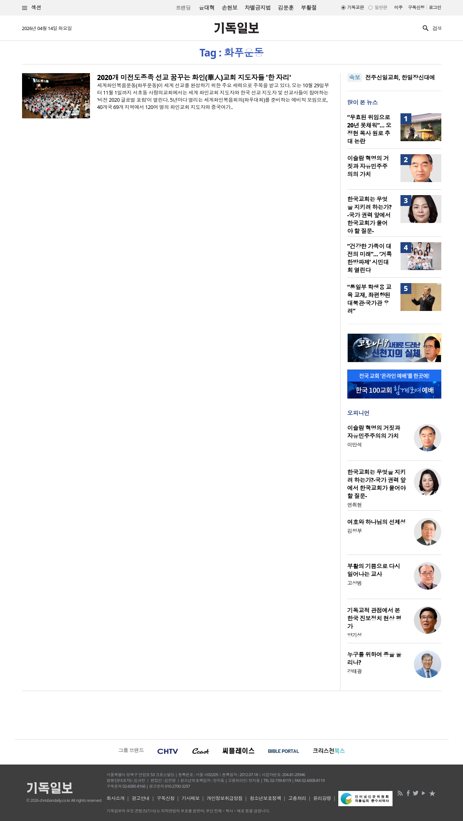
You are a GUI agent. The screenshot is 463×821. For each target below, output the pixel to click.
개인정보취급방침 (225, 798)
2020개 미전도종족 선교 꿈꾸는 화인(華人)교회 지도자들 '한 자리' (194, 77)
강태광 (354, 671)
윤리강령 (322, 798)
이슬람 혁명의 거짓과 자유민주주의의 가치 (368, 166)
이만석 (354, 444)
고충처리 (297, 798)
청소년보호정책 (265, 798)
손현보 (229, 7)
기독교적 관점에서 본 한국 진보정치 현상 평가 (374, 618)
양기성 (354, 635)
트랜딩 (183, 7)
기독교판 (355, 7)
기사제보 (190, 798)
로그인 (435, 7)
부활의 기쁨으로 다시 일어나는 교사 (373, 570)
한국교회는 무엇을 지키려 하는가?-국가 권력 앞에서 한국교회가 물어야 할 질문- (369, 215)
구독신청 (416, 7)
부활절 (308, 7)
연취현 (354, 504)
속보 (354, 77)
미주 (398, 7)
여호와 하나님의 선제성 (376, 522)
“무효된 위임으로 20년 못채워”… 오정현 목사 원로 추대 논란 (369, 129)
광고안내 (141, 798)
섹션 (32, 8)
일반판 (380, 7)
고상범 (354, 583)
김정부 (354, 530)
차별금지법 (258, 7)
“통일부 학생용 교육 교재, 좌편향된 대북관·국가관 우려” (369, 299)
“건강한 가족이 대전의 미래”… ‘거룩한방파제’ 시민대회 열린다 (369, 258)
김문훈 (285, 7)
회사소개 (116, 798)
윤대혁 (206, 7)
